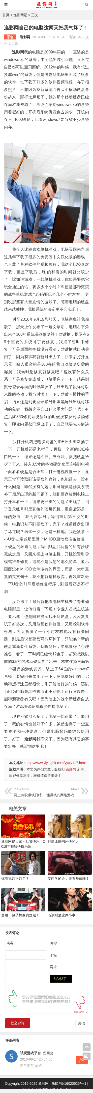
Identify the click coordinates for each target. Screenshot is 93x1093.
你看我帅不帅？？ (15, 878)
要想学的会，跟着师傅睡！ (68, 878)
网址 (53, 967)
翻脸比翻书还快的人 (63, 841)
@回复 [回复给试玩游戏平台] (47, 1053)
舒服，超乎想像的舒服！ (20, 915)
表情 (81, 1024)
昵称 (53, 943)
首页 (5, 15)
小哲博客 (41, 1090)
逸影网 (25, 37)
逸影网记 (20, 15)
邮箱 (53, 955)
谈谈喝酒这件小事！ (63, 915)
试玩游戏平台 (30, 1053)
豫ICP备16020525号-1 (69, 1084)
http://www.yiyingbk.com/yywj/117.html (56, 763)
